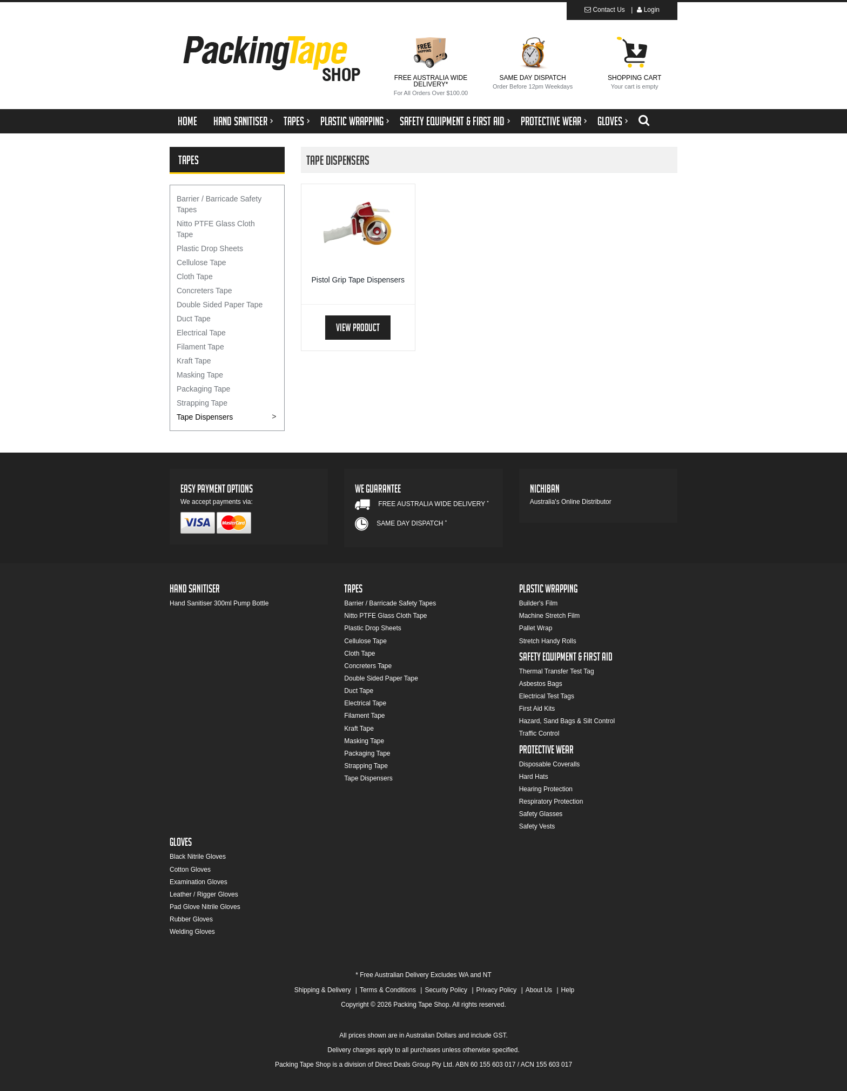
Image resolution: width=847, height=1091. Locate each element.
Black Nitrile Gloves (198, 856)
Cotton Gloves (190, 869)
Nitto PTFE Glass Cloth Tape (216, 229)
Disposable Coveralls (549, 764)
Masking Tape (200, 375)
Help (568, 990)
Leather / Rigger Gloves (204, 894)
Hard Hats (533, 776)
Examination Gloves (198, 882)
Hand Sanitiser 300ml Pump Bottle (219, 603)
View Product (358, 329)
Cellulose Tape (201, 262)
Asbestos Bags (540, 684)
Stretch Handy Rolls (547, 641)
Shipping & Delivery (322, 990)
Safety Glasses (541, 814)
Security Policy (446, 990)
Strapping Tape (202, 403)
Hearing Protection (546, 789)
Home (187, 123)
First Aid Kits (537, 708)
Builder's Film (538, 603)
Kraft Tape (194, 360)
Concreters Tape (204, 290)
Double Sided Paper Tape (220, 304)
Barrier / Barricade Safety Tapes (219, 204)
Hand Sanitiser (240, 123)
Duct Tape (194, 318)
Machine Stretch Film (549, 615)
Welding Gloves (192, 931)
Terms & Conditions (388, 990)
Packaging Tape (203, 389)
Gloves (609, 123)
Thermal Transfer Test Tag (556, 671)
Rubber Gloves (191, 919)
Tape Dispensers (205, 417)
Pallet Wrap (536, 628)
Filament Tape (200, 346)
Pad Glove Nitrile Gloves (205, 907)
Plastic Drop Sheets (210, 248)
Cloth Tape (195, 276)
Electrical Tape (201, 332)
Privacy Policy (496, 990)
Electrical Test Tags (546, 696)
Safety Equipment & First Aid (452, 123)
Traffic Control (539, 733)
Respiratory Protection (551, 801)
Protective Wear (551, 123)
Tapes (294, 123)
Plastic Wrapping (352, 123)
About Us (539, 990)
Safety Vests (537, 826)
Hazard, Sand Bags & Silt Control (567, 721)
